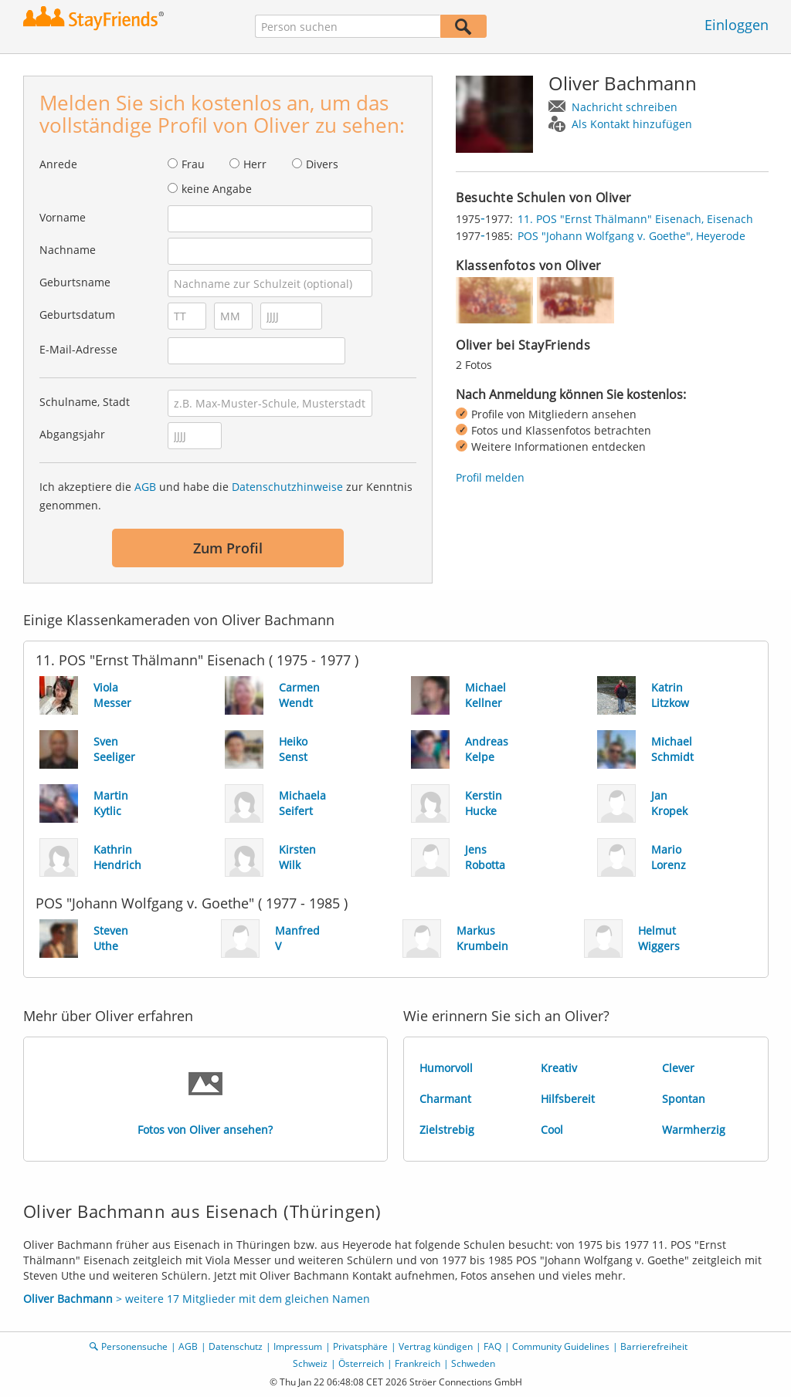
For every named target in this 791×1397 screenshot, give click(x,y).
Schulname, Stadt (84, 401)
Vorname (62, 217)
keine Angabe (217, 188)
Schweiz (310, 1363)
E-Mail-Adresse (78, 349)
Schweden (473, 1363)
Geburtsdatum (77, 314)
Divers (322, 164)
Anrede (58, 164)
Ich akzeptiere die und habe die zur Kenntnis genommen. (225, 495)
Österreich (361, 1363)
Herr (254, 164)
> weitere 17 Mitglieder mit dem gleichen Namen (196, 1298)
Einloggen (736, 24)
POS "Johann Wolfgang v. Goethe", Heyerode (631, 235)
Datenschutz (236, 1346)
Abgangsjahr (72, 434)
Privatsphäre (360, 1346)
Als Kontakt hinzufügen (632, 124)
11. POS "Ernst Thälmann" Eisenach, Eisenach (635, 218)
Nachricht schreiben (624, 107)
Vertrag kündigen (436, 1346)
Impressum (297, 1346)
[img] (494, 300)
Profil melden (490, 477)
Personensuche (134, 1346)
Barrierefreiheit (653, 1346)
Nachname (67, 249)
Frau (193, 164)
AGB (145, 486)
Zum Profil (228, 548)
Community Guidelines (560, 1346)
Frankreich (417, 1363)
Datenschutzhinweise (287, 486)
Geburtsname (74, 282)
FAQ (492, 1346)
